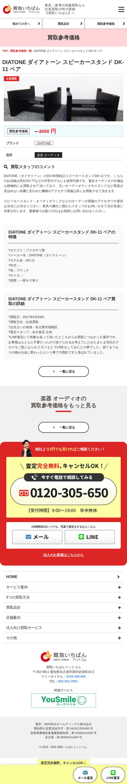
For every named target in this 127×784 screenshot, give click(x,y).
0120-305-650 (76, 676)
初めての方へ (21, 23)
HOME (12, 577)
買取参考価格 (106, 23)
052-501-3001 (68, 681)
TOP (5, 51)
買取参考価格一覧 (21, 51)
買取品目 (63, 23)
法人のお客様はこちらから (63, 555)
